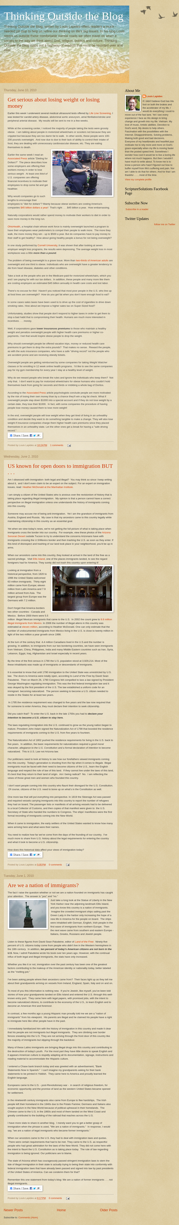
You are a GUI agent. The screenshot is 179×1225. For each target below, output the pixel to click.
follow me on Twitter (164, 224)
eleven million (29, 626)
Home (61, 1210)
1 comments (56, 445)
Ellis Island (39, 559)
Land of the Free (84, 941)
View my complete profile (138, 179)
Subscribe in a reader (137, 209)
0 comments (55, 864)
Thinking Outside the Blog (63, 16)
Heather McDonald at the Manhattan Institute (48, 487)
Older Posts (108, 1210)
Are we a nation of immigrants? (43, 885)
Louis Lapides (154, 96)
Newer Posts (13, 1210)
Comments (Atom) (28, 1217)
